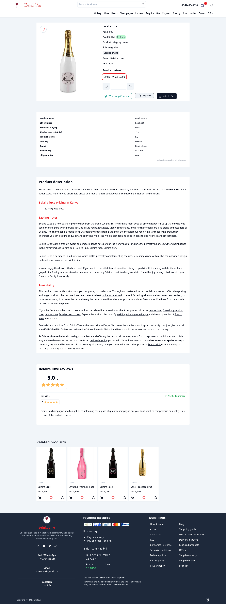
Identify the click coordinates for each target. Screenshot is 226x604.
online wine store (111, 295)
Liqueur (139, 13)
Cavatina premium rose (81, 486)
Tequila (150, 13)
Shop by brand (187, 560)
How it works (157, 524)
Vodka (193, 13)
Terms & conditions (160, 550)
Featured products (189, 545)
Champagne (126, 13)
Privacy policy (157, 565)
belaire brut (155, 310)
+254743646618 (189, 5)
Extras (202, 13)
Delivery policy (158, 555)
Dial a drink (154, 344)
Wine (106, 13)
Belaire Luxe (117, 58)
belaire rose (51, 314)
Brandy (176, 13)
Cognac (166, 13)
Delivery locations (188, 539)
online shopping (99, 340)
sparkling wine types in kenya (131, 314)
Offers (182, 550)
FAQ (152, 539)
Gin (158, 13)
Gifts (210, 13)
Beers (114, 13)
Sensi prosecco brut (70, 314)
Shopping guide (187, 529)
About (153, 529)
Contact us (156, 534)
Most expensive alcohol (191, 534)
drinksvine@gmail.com (47, 571)
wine (125, 42)
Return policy (157, 560)
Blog (181, 524)
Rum (185, 13)
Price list (183, 565)
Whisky (97, 13)
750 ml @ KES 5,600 (114, 76)
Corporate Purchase (161, 545)
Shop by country (188, 555)
